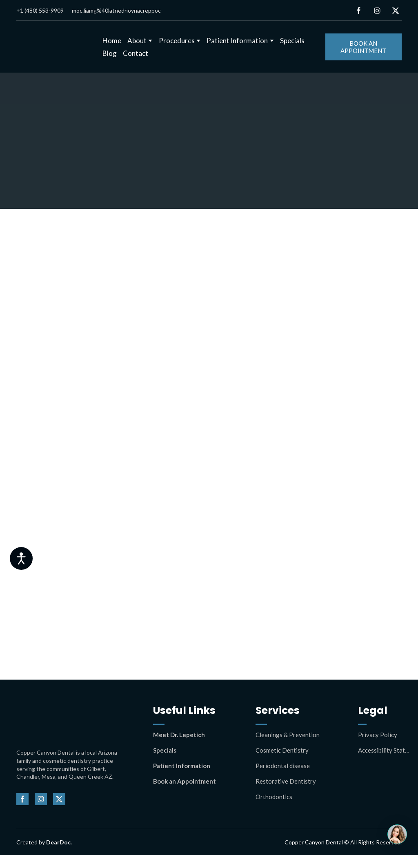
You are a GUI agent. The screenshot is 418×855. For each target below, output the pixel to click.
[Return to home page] (53, 47)
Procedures (177, 40)
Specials (292, 40)
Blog (109, 53)
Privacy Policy (377, 734)
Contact (135, 53)
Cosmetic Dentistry (282, 750)
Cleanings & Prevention (288, 734)
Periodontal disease (283, 765)
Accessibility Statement (384, 750)
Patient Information (237, 40)
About (137, 40)
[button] (359, 10)
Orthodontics (274, 796)
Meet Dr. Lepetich (179, 734)
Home (111, 40)
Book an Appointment (184, 781)
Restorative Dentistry (286, 781)
